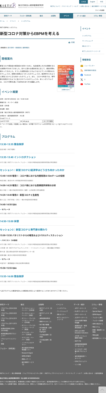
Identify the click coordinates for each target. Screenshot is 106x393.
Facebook (87, 75)
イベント (13, 21)
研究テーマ (4, 304)
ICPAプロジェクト (81, 361)
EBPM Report (96, 314)
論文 (22, 304)
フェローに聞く (97, 317)
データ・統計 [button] (81, 15)
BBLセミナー (86, 46)
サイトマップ (66, 6)
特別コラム (96, 327)
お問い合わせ (84, 6)
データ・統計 (79, 304)
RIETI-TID (78, 341)
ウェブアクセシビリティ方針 (33, 373)
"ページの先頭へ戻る (102, 389)
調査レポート (26, 359)
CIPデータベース (80, 314)
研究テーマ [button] (8, 15)
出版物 (41, 304)
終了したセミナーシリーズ (91, 51)
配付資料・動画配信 (15, 48)
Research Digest (27, 353)
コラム (94, 308)
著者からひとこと (45, 321)
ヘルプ (76, 6)
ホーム (2, 21)
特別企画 (95, 335)
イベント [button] (66, 15)
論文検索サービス (99, 6)
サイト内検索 (99, 10)
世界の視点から (97, 324)
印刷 (73, 42)
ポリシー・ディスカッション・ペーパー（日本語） (28, 320)
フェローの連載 (97, 321)
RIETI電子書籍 (44, 325)
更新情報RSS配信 (90, 70)
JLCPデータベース (81, 317)
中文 (101, 2)
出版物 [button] (53, 15)
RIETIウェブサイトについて (54, 373)
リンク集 (78, 364)
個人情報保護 (16, 373)
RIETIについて (55, 6)
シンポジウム (25, 21)
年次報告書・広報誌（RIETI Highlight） (45, 329)
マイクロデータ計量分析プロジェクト (81, 351)
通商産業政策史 (44, 318)
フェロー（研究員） (8, 348)
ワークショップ (87, 41)
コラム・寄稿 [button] (98, 15)
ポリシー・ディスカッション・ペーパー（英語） (28, 327)
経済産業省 (99, 373)
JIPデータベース (80, 308)
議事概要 (26, 48)
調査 (2, 344)
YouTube (87, 84)
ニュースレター (89, 66)
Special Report (97, 311)
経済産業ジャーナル (99, 338)
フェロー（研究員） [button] (26, 15)
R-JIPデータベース (81, 311)
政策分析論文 (26, 356)
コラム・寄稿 (96, 304)
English (92, 2)
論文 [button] (41, 15)
